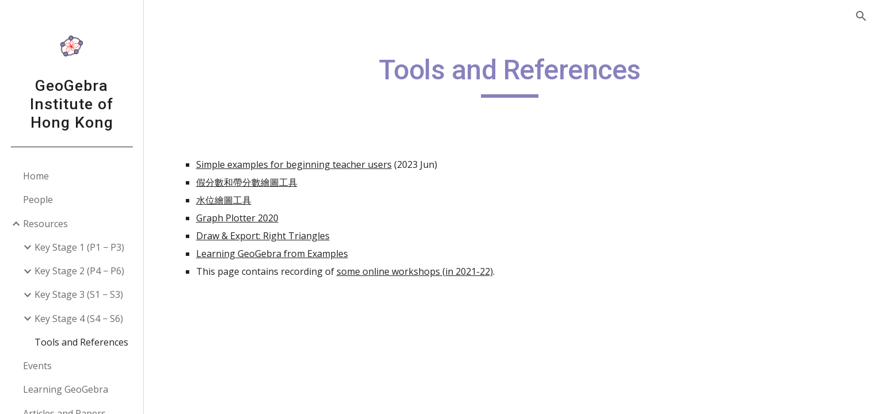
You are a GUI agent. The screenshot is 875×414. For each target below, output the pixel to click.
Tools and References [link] (81, 342)
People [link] (38, 199)
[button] (861, 16)
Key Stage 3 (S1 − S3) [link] (79, 294)
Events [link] (37, 365)
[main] (509, 75)
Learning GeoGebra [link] (65, 389)
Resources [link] (45, 223)
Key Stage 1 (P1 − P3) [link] (79, 247)
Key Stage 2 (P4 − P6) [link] (79, 270)
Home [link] (36, 176)
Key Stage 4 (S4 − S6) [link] (79, 318)
